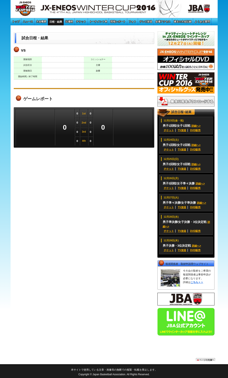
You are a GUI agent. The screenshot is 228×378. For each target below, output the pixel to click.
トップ (16, 21)
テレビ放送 (145, 21)
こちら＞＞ (197, 282)
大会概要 (41, 21)
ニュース (28, 21)
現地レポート (118, 21)
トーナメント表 (98, 21)
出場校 (69, 21)
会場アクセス (163, 21)
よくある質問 (202, 21)
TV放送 (182, 130)
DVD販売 (195, 130)
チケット (81, 21)
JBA (194, 9)
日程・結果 (55, 21)
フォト (132, 21)
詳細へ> (196, 125)
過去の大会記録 (182, 21)
